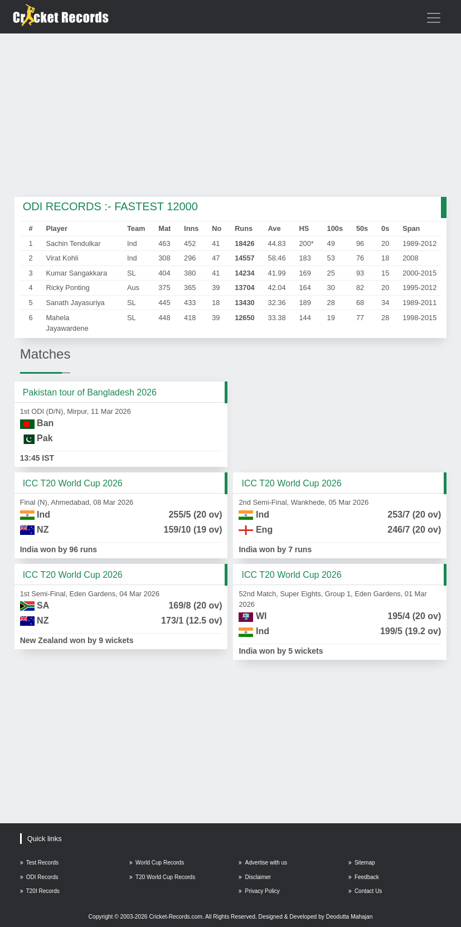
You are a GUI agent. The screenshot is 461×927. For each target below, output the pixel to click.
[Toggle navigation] (433, 18)
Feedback (363, 877)
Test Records (39, 863)
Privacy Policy (259, 891)
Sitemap (361, 863)
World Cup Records (156, 863)
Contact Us (365, 891)
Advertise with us (263, 863)
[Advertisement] (230, 116)
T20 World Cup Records (162, 877)
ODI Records (39, 877)
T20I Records (40, 891)
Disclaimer (255, 877)
